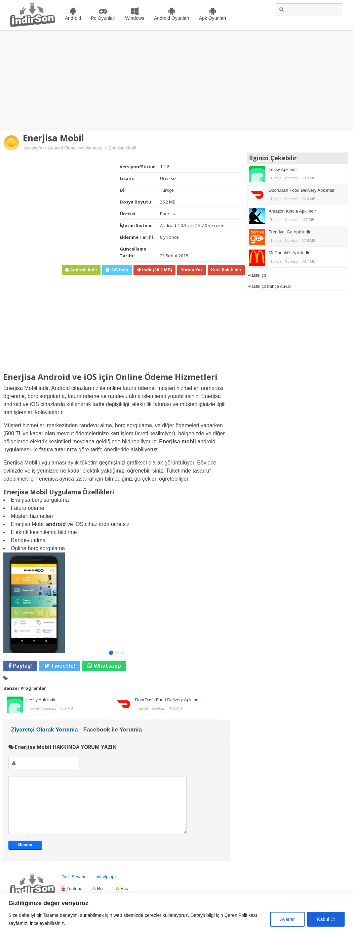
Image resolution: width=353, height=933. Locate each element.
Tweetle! (62, 665)
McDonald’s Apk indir (289, 252)
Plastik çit (256, 275)
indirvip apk (105, 886)
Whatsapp (107, 665)
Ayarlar (287, 919)
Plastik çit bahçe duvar (269, 286)
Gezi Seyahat (75, 886)
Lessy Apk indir (40, 699)
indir (156, 269)
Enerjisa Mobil (53, 138)
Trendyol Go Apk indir (290, 231)
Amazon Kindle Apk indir (292, 211)
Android (73, 18)
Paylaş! (21, 665)
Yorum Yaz (191, 269)
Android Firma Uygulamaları (75, 147)
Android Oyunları (171, 18)
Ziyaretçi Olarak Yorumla (44, 729)
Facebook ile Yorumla (112, 729)
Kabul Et (326, 919)
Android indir (83, 269)
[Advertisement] (177, 81)
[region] (176, 913)
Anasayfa (33, 147)
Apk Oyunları (212, 18)
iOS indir (118, 269)
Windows (134, 18)
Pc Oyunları (103, 18)
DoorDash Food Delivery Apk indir (168, 699)
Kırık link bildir (226, 269)
